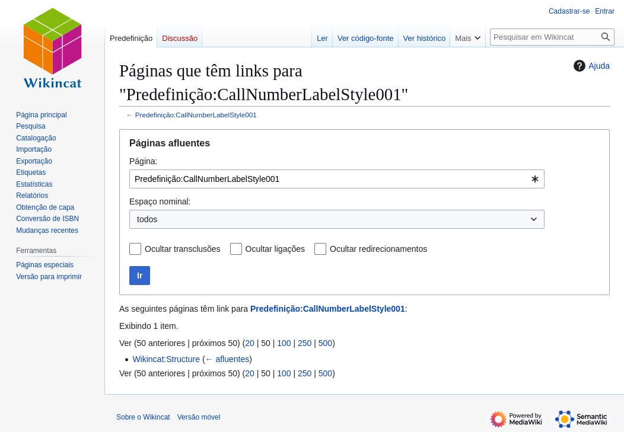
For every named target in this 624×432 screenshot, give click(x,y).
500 (325, 343)
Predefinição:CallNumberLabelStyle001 (196, 115)
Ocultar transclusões (183, 249)
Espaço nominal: (160, 201)
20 (249, 343)
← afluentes (227, 359)
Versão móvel (199, 417)
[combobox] (337, 178)
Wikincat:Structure (166, 359)
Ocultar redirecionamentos (378, 249)
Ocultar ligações (275, 249)
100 (284, 343)
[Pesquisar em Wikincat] (552, 37)
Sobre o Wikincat (143, 417)
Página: (143, 161)
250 (304, 343)
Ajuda (590, 66)
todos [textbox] (147, 219)
